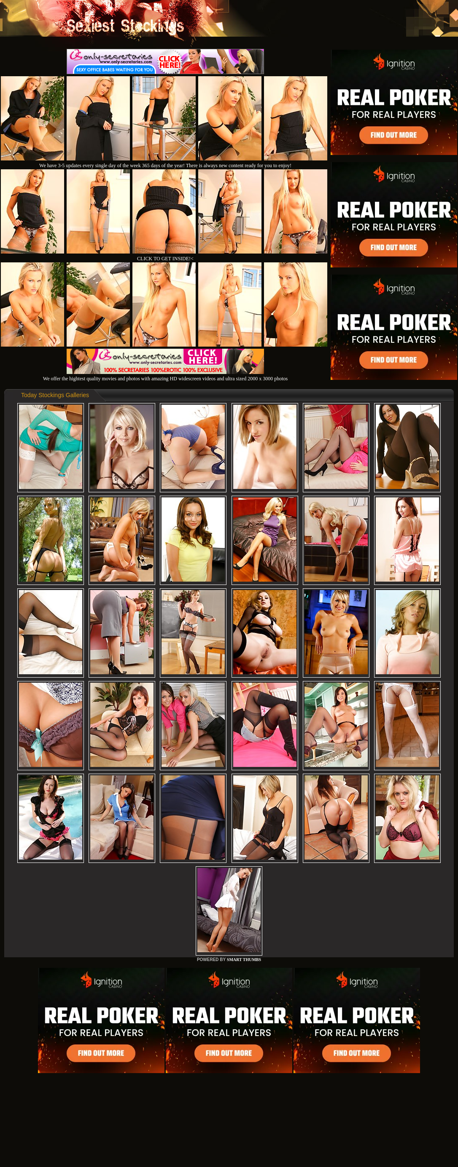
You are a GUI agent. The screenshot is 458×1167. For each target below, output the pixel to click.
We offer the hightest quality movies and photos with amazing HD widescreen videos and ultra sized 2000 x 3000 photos (165, 375)
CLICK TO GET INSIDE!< (165, 259)
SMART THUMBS (244, 959)
